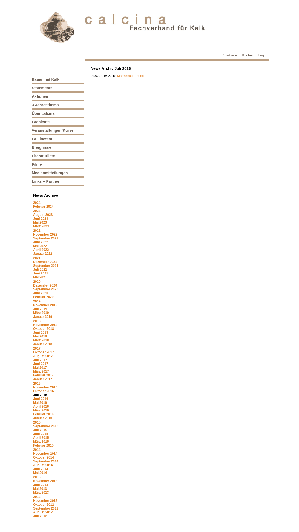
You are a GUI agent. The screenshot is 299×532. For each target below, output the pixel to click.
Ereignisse (41, 147)
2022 (37, 231)
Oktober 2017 (43, 352)
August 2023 (43, 215)
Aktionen (40, 96)
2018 (37, 321)
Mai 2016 (40, 403)
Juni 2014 (40, 469)
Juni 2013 (40, 485)
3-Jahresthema (45, 105)
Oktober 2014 (43, 457)
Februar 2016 (43, 414)
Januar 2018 (42, 344)
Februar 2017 (43, 375)
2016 (37, 383)
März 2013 (41, 492)
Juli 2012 (40, 516)
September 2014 (45, 461)
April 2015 (41, 438)
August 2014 (43, 465)
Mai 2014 (40, 473)
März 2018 (41, 340)
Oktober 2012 (43, 505)
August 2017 (43, 356)
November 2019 (45, 305)
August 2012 (43, 512)
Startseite (230, 55)
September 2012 (45, 508)
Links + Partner (46, 181)
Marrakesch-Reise (130, 76)
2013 (37, 477)
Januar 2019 (42, 317)
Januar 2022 (42, 254)
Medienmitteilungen (50, 173)
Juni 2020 (40, 293)
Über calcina (43, 113)
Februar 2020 (43, 297)
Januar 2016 (42, 418)
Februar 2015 (43, 445)
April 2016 (41, 406)
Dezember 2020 (45, 285)
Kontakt (248, 55)
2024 (37, 203)
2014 (37, 450)
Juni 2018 (40, 332)
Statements (42, 88)
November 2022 (45, 234)
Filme (37, 164)
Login (262, 55)
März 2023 (41, 226)
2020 (37, 282)
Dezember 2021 (45, 262)
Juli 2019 (40, 309)
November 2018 (45, 325)
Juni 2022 (40, 242)
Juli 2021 (40, 269)
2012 (37, 497)
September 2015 (45, 426)
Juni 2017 (40, 364)
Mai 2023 (40, 222)
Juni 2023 (40, 219)
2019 (37, 301)
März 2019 (41, 313)
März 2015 (41, 442)
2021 (37, 258)
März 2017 (41, 371)
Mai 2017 (40, 368)
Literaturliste (43, 156)
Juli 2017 (40, 360)
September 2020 (45, 289)
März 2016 (41, 410)
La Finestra (42, 139)
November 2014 (45, 454)
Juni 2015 (40, 434)
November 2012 (45, 501)
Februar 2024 (43, 206)
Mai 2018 (40, 336)
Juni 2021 (40, 273)
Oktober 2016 (43, 391)
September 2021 (45, 266)
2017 (37, 348)
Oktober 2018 (43, 329)
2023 (37, 211)
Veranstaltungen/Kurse (53, 130)
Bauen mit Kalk (45, 79)
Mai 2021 (40, 277)
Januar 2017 (42, 379)
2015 (37, 422)
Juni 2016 (40, 399)
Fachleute (41, 122)
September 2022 (45, 238)
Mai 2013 (40, 489)
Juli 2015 (40, 430)
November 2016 (45, 387)
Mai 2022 (40, 246)
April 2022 (41, 250)
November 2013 (45, 481)
